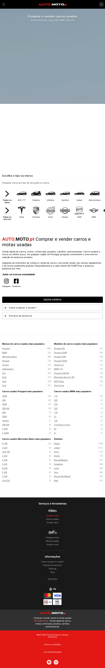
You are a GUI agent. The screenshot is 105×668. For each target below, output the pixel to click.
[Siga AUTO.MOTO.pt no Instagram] (56, 662)
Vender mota (52, 544)
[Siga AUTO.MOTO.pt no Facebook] (49, 662)
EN (52, 589)
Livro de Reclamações (53, 652)
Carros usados (52, 519)
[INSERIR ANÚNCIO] (101, 4)
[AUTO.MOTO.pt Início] (52, 4)
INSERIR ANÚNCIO (52, 300)
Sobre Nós (52, 579)
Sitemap (52, 569)
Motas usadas (52, 541)
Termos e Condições (52, 645)
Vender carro (52, 522)
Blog (53, 572)
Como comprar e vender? (23, 307)
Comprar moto (52, 537)
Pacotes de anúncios (20, 315)
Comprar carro (52, 515)
